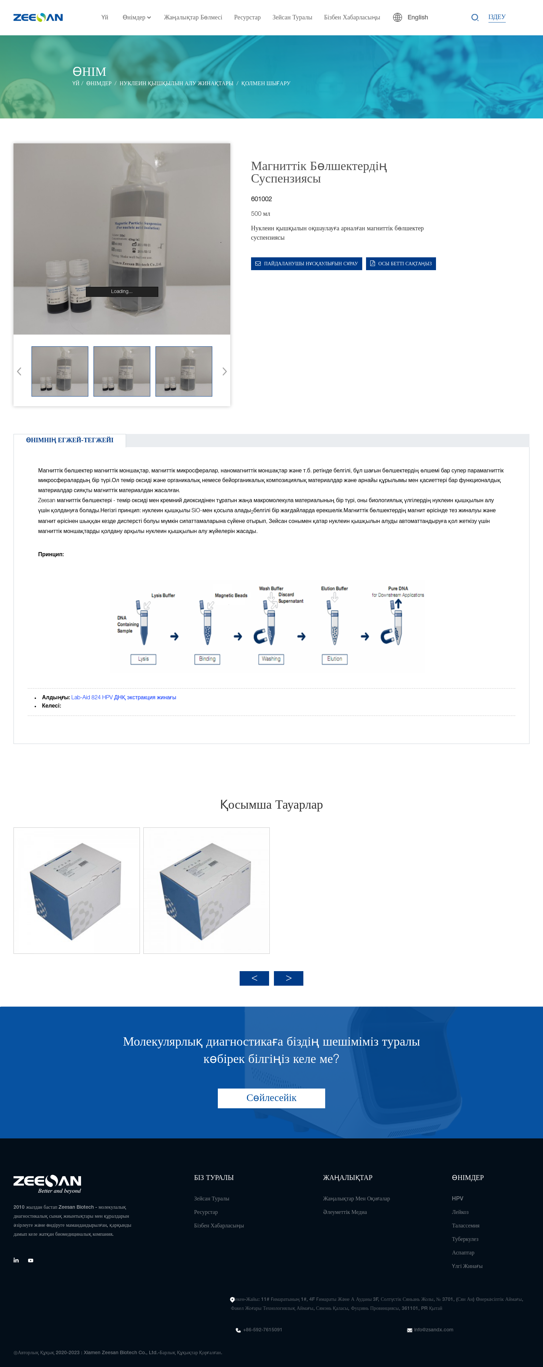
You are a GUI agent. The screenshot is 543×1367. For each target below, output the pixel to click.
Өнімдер (137, 18)
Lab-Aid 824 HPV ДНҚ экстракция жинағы (123, 697)
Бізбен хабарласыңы (352, 17)
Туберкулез (465, 1235)
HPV (457, 1194)
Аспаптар (463, 1248)
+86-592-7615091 (263, 1325)
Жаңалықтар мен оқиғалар (356, 1194)
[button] (222, 371)
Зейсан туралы (292, 17)
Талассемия (465, 1221)
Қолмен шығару (266, 83)
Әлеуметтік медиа (345, 1208)
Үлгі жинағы (467, 1262)
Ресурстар (247, 17)
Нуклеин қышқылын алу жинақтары (176, 83)
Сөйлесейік (272, 1094)
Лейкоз (460, 1208)
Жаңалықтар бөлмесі (193, 17)
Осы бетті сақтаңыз (405, 264)
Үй (104, 17)
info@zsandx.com (433, 1325)
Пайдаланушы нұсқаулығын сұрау (311, 264)
